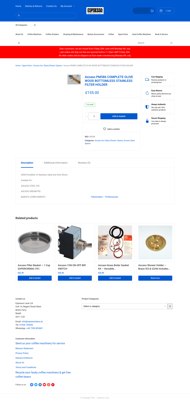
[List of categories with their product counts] (125, 306)
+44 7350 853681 (34, 328)
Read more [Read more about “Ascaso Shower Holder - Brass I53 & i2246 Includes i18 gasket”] (155, 278)
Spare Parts (27, 66)
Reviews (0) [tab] (84, 162)
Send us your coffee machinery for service (40, 343)
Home (18, 66)
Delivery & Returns (24, 358)
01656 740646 (26, 325)
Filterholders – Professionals (104, 197)
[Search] (171, 43)
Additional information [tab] (56, 162)
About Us (20, 362)
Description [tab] (27, 162)
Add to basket (118, 116)
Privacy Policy (22, 353)
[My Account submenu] (74, 6)
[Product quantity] (94, 116)
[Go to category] (170, 306)
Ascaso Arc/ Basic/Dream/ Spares (48, 66)
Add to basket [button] (34, 278)
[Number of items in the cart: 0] (144, 11)
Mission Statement (24, 348)
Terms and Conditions (26, 367)
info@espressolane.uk (32, 321)
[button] (78, 76)
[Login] (46, 15)
